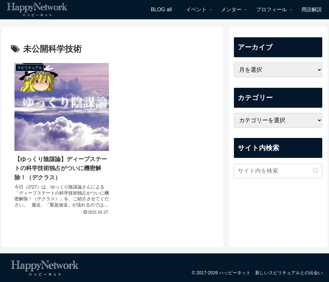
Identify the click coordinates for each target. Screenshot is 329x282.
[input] (278, 171)
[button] (315, 170)
